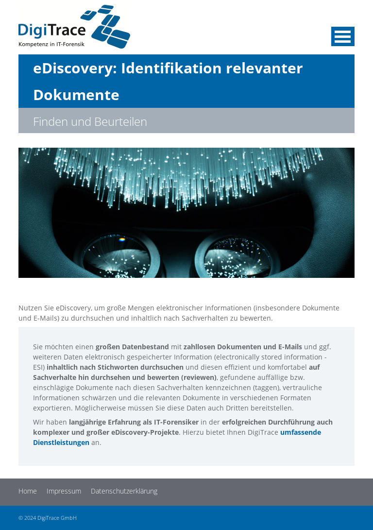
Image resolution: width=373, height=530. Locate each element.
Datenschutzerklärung (124, 491)
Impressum (64, 491)
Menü (343, 36)
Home (27, 491)
